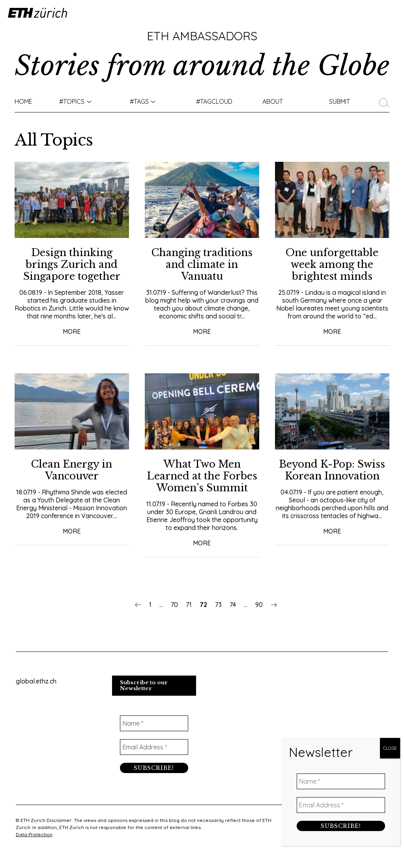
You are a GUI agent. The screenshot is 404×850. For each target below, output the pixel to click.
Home (23, 101)
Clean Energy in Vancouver (71, 470)
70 (174, 604)
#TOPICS (71, 101)
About (272, 101)
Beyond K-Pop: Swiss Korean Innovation (332, 470)
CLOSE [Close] (390, 183)
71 (189, 604)
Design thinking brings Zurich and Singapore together (71, 265)
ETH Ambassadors (202, 35)
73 (218, 604)
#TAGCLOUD (214, 101)
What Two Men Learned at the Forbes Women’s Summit (202, 476)
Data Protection (34, 834)
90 (259, 604)
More (71, 331)
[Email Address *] (154, 747)
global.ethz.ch (36, 681)
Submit (339, 101)
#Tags (139, 101)
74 (233, 604)
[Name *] (154, 723)
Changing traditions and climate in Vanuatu (202, 265)
